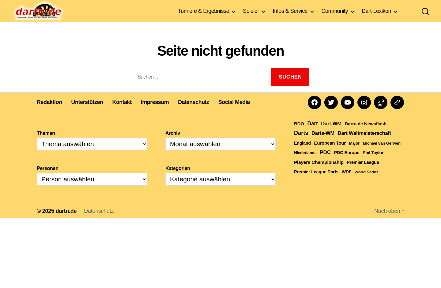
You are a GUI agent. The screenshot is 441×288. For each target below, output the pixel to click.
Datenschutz (193, 111)
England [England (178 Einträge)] (302, 152)
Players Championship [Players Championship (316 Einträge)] (319, 171)
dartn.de (66, 220)
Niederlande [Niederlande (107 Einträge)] (305, 162)
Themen (46, 142)
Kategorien (177, 177)
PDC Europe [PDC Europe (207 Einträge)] (346, 161)
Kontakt (122, 111)
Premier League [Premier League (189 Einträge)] (363, 171)
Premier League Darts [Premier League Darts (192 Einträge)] (316, 181)
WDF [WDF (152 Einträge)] (346, 181)
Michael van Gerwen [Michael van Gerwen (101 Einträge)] (382, 152)
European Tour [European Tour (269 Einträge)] (329, 152)
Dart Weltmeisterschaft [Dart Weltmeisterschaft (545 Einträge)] (364, 142)
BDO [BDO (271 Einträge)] (299, 132)
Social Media (234, 111)
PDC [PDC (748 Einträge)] (325, 161)
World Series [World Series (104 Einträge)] (367, 181)
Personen (47, 177)
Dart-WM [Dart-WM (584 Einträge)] (331, 133)
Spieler (251, 13)
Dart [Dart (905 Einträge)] (312, 133)
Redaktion (49, 111)
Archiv (172, 142)
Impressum (155, 111)
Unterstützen (87, 111)
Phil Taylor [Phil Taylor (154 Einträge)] (373, 161)
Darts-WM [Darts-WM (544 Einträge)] (322, 142)
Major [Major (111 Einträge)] (354, 152)
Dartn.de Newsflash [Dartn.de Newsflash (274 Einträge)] (366, 132)
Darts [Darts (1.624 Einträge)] (301, 142)
